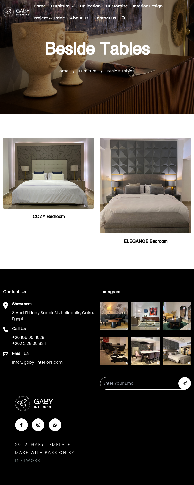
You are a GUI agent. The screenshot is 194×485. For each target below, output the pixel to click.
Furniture (60, 6)
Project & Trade (49, 18)
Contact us (105, 18)
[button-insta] (38, 424)
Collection (90, 6)
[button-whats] (55, 424)
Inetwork (28, 461)
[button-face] (21, 424)
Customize (117, 6)
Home (40, 6)
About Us (79, 18)
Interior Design (148, 6)
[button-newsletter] (184, 383)
